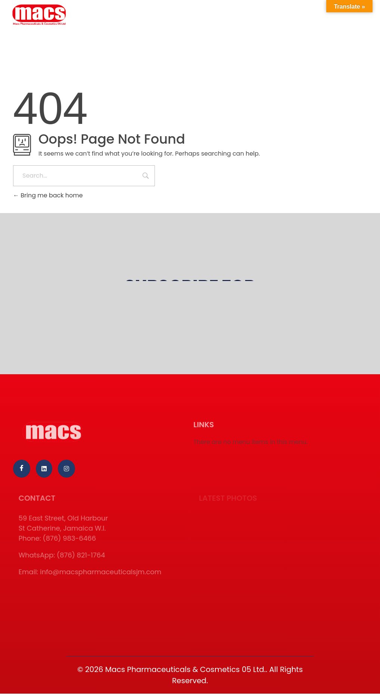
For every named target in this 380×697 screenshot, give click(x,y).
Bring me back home (48, 195)
